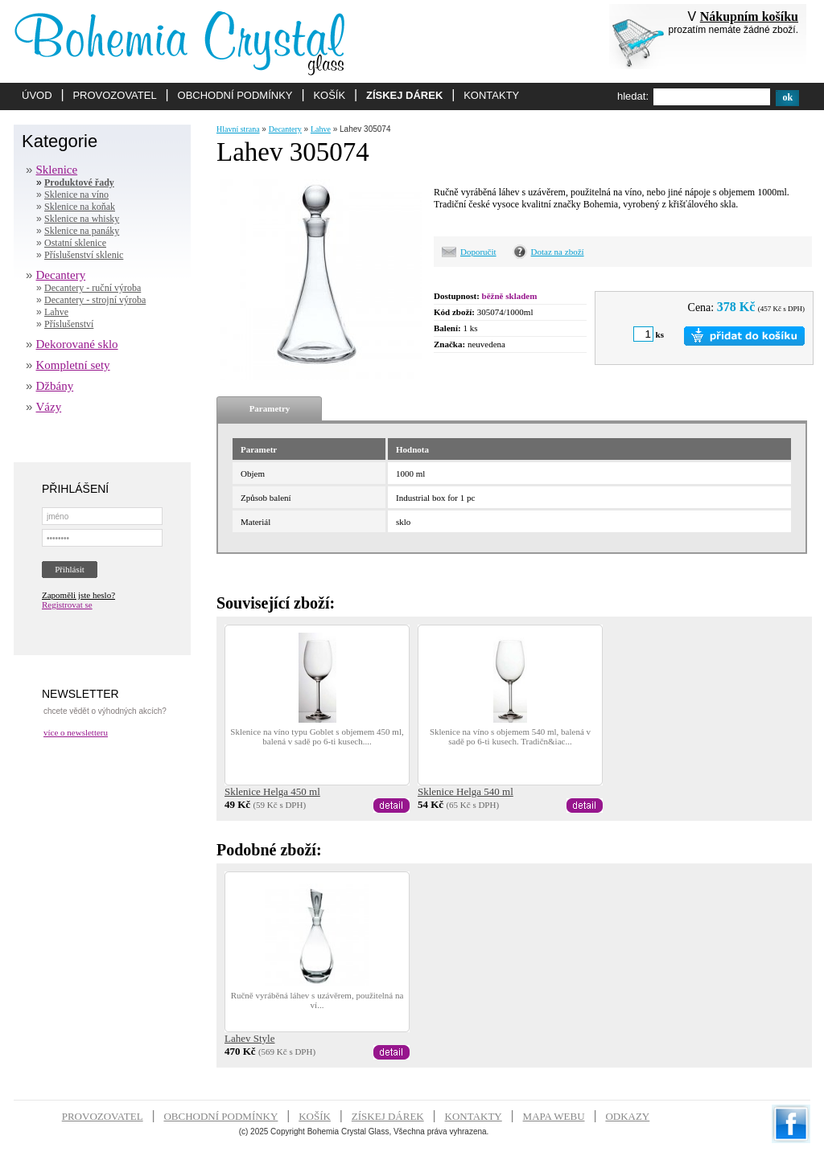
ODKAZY (627, 1116)
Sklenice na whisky (81, 218)
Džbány (55, 385)
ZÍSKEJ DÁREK (404, 95)
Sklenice (57, 169)
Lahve (56, 312)
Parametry (269, 408)
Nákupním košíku (749, 16)
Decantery (61, 275)
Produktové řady (79, 182)
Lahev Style (249, 1038)
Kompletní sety (73, 365)
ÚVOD (37, 95)
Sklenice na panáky (81, 230)
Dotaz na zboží (557, 251)
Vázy (49, 406)
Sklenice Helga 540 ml (465, 791)
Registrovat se (67, 604)
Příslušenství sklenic (83, 254)
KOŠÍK (329, 95)
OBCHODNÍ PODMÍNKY (235, 95)
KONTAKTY (491, 95)
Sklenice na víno (76, 194)
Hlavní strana (238, 129)
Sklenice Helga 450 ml (272, 791)
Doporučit (478, 251)
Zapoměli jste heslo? (78, 595)
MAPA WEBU (554, 1116)
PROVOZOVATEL (114, 95)
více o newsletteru (75, 732)
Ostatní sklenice (75, 242)
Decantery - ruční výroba (92, 287)
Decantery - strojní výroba (95, 299)
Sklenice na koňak (79, 206)
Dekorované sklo (77, 344)
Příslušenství (68, 324)
